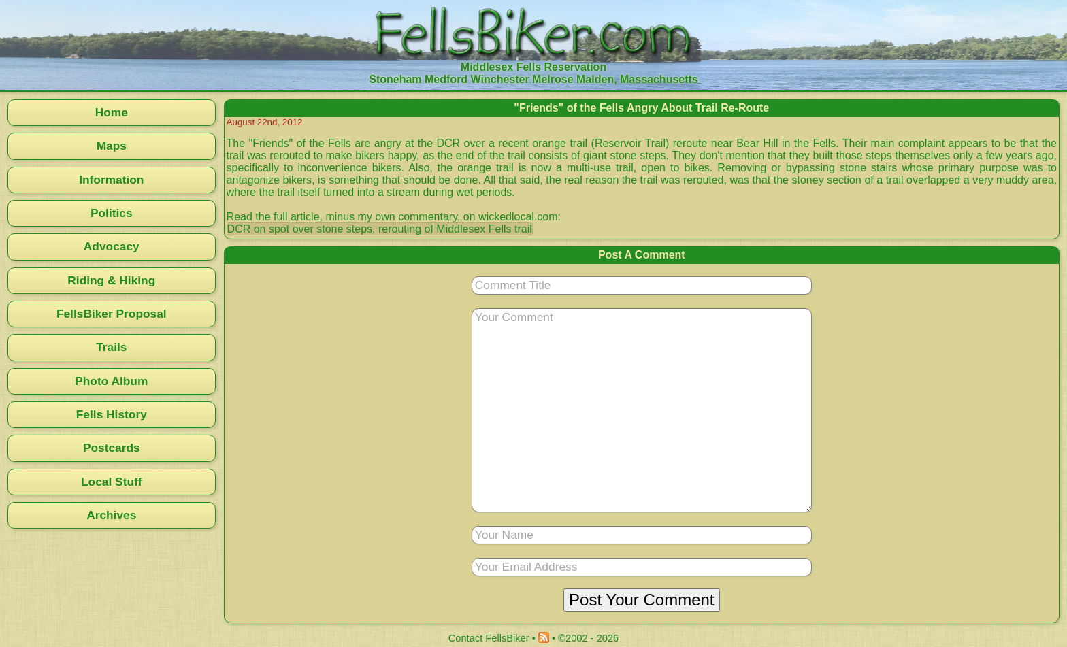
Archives (111, 515)
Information (111, 179)
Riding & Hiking (111, 280)
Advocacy (111, 246)
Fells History (111, 414)
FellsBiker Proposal (111, 313)
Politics (112, 213)
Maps (112, 145)
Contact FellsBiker (488, 638)
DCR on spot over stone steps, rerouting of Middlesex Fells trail (379, 229)
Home (111, 112)
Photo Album (111, 381)
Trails (111, 347)
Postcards (111, 447)
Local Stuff (111, 481)
